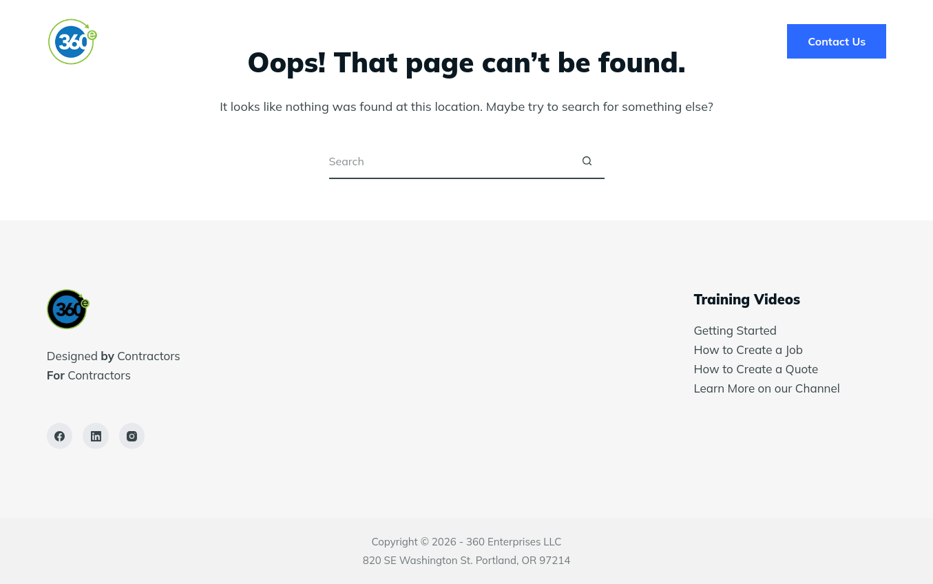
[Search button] (587, 162)
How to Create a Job (748, 349)
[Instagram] (132, 436)
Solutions (369, 41)
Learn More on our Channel (768, 388)
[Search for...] (449, 162)
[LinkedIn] (96, 436)
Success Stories (481, 41)
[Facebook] (60, 436)
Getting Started (735, 330)
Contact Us (837, 41)
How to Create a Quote (755, 369)
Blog (578, 41)
